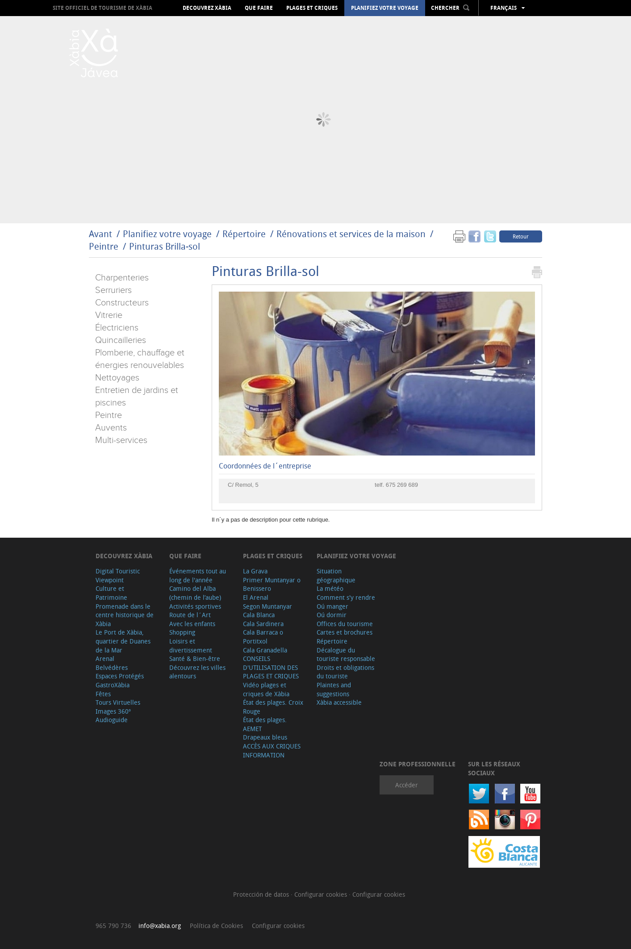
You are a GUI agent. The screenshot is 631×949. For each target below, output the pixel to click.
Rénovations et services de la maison (352, 234)
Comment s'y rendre (346, 597)
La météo (330, 588)
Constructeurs (122, 302)
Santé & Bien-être (194, 658)
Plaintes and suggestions (334, 689)
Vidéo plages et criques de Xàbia (266, 689)
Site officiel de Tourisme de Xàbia (102, 8)
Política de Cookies (216, 925)
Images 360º (113, 711)
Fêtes (103, 694)
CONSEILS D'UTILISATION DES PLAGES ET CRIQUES (271, 667)
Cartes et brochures (344, 632)
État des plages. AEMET (265, 724)
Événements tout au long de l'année (197, 575)
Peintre (103, 246)
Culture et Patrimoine (111, 593)
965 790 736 (113, 925)
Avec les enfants (192, 623)
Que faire (259, 8)
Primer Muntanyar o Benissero (272, 584)
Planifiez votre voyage (384, 8)
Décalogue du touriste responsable (346, 654)
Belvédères (112, 667)
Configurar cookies (321, 894)
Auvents (111, 427)
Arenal (105, 658)
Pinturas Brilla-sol (164, 246)
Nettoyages (117, 377)
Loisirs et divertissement (190, 645)
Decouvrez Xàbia (207, 8)
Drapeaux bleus (265, 737)
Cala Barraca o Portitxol (263, 636)
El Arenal (255, 597)
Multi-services (121, 440)
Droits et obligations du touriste (345, 672)
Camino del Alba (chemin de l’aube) (195, 593)
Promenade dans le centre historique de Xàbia (125, 615)
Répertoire (244, 234)
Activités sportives (195, 606)
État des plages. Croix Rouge (273, 706)
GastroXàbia (113, 685)
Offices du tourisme (345, 623)
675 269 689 (402, 484)
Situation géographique (336, 575)
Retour (521, 236)
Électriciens (116, 327)
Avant (100, 234)
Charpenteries (122, 277)
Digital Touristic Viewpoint (118, 575)
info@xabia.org (159, 925)
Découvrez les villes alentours (197, 672)
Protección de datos (262, 894)
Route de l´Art (190, 614)
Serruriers (113, 290)
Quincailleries (120, 340)
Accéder (406, 785)
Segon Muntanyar (267, 606)
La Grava (255, 571)
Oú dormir (332, 614)
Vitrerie (108, 315)
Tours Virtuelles (118, 702)
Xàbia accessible (339, 702)
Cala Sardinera (263, 623)
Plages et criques (312, 8)
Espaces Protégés (120, 676)
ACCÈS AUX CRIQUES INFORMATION (272, 750)
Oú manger (332, 606)
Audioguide (112, 719)
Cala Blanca (259, 614)
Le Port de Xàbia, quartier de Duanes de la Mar (123, 641)
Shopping (182, 632)
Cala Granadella (265, 650)
